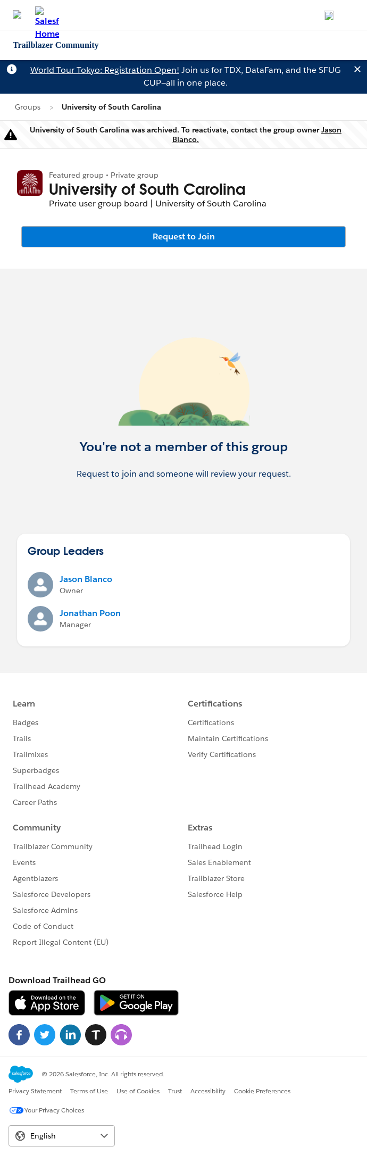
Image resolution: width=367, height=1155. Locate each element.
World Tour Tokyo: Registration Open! (104, 70)
